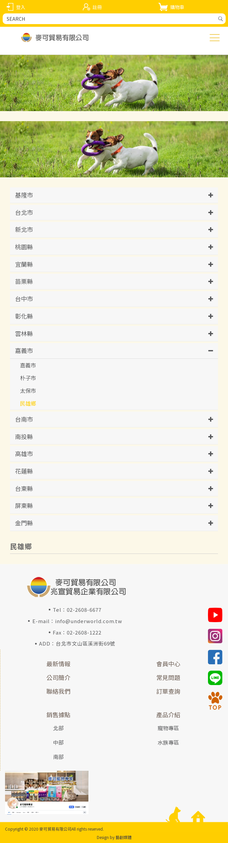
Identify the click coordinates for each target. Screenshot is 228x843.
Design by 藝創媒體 (114, 837)
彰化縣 (24, 316)
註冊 (97, 7)
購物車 (177, 7)
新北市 (24, 229)
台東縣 (24, 488)
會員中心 (168, 663)
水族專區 (168, 742)
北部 (58, 728)
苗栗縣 (24, 281)
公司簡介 (58, 677)
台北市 (24, 212)
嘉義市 (24, 350)
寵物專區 (168, 728)
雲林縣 (24, 333)
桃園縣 (24, 246)
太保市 (28, 391)
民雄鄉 (28, 403)
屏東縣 (24, 505)
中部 (58, 742)
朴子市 (28, 378)
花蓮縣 (24, 471)
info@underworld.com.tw (88, 620)
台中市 (24, 298)
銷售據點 (58, 714)
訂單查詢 (168, 691)
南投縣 (24, 436)
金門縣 (24, 522)
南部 (58, 757)
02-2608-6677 (84, 609)
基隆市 (24, 194)
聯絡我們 (58, 691)
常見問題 (168, 677)
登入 (20, 7)
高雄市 (24, 453)
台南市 (24, 419)
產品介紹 (168, 714)
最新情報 (58, 663)
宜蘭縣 (24, 264)
